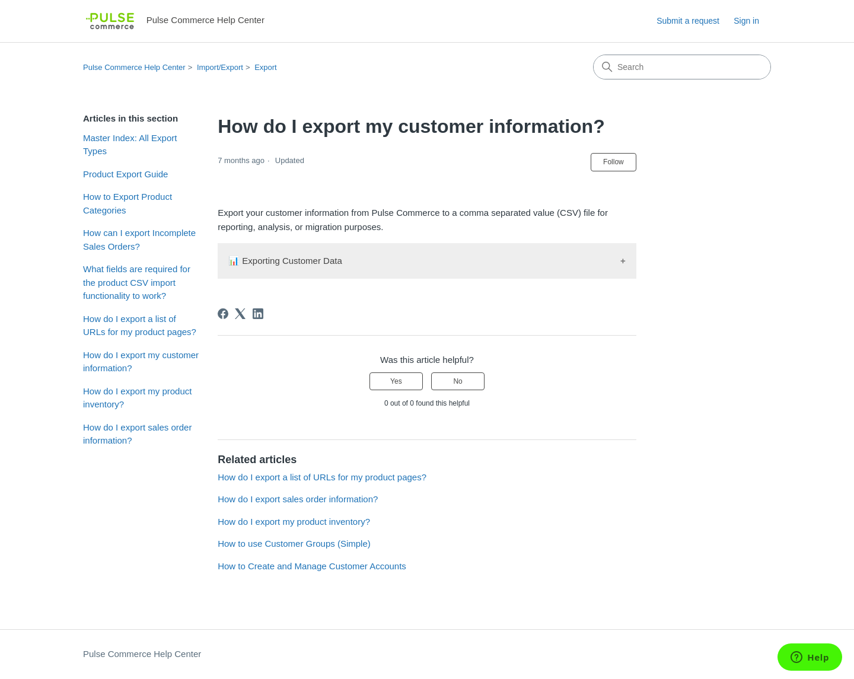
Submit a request (688, 20)
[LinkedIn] (258, 313)
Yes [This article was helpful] (396, 381)
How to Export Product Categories (127, 203)
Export (265, 67)
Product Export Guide (125, 174)
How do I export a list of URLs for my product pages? (139, 325)
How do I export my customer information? (141, 362)
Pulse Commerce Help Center (134, 67)
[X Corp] (240, 313)
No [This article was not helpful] (457, 381)
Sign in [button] (746, 20)
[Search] (682, 67)
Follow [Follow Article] (613, 162)
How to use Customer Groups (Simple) (294, 543)
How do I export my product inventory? (137, 398)
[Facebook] (223, 313)
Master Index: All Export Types (130, 145)
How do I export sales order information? (137, 434)
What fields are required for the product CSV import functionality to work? (136, 282)
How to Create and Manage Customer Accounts (312, 566)
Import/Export (220, 67)
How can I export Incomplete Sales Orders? (139, 239)
